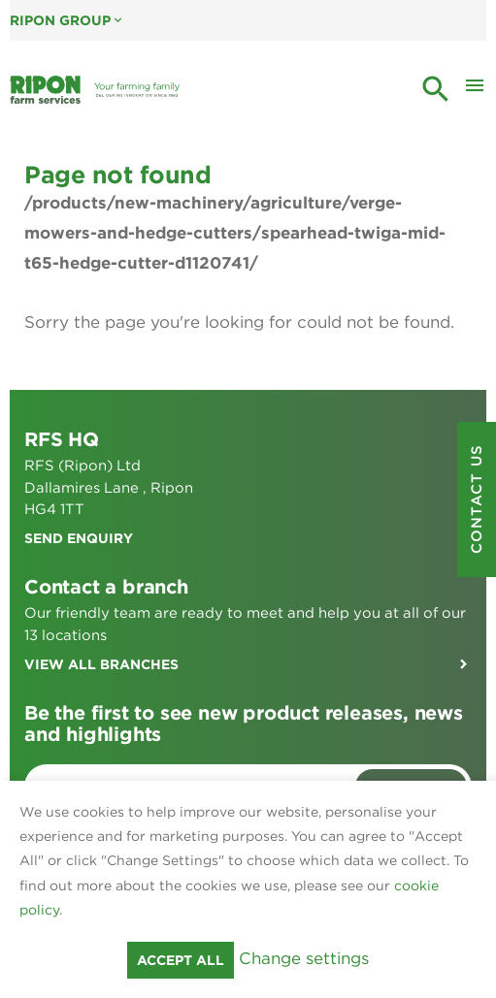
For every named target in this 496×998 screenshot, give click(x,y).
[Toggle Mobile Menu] (474, 90)
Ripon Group (67, 20)
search (435, 89)
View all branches (101, 664)
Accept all (180, 960)
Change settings (304, 958)
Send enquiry (78, 538)
